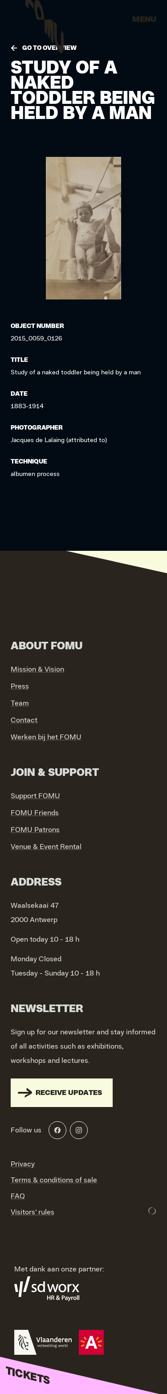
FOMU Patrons (35, 829)
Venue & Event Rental (46, 846)
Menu (144, 20)
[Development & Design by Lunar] (152, 1210)
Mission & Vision (37, 669)
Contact (24, 720)
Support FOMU (35, 796)
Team (20, 703)
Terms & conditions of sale (54, 1180)
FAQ (18, 1196)
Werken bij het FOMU (46, 737)
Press (20, 686)
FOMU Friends (35, 812)
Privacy (23, 1164)
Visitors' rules (32, 1212)
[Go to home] (44, 22)
